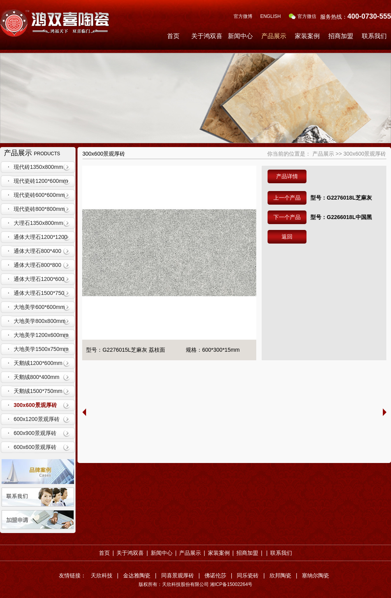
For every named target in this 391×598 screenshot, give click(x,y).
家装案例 (307, 36)
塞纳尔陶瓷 (315, 575)
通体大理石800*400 (37, 251)
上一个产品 (287, 198)
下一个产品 (287, 217)
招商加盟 (340, 36)
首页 (173, 36)
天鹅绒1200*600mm (38, 363)
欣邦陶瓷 (280, 575)
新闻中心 (240, 36)
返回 (287, 236)
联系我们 (374, 36)
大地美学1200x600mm (41, 335)
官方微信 (302, 16)
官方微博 (243, 16)
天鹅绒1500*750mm (38, 391)
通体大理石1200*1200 (40, 237)
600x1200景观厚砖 (37, 419)
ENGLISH (270, 16)
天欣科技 (102, 575)
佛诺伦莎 (215, 575)
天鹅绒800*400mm (37, 377)
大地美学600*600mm (39, 307)
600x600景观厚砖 (35, 447)
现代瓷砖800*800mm (39, 209)
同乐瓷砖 (248, 575)
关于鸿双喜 (206, 36)
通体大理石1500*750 (39, 293)
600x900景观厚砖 (35, 433)
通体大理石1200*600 (39, 279)
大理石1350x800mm (38, 223)
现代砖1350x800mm (38, 167)
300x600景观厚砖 (35, 405)
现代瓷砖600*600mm (39, 195)
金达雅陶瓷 (136, 575)
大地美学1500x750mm (41, 349)
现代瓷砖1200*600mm (41, 181)
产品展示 (273, 36)
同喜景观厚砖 (177, 575)
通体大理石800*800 (37, 265)
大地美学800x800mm (39, 321)
